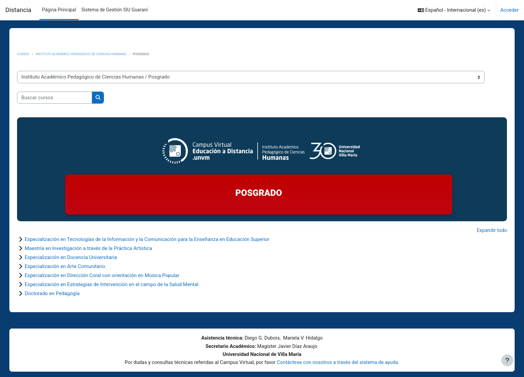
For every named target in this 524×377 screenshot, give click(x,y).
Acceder (509, 10)
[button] (454, 10)
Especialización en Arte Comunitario (71, 266)
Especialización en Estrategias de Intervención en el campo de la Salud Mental (118, 284)
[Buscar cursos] (61, 98)
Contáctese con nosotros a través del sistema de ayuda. (339, 362)
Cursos (30, 54)
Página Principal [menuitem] (59, 9)
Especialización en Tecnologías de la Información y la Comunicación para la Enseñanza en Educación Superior (153, 239)
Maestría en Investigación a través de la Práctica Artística (95, 248)
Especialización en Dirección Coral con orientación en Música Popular (108, 275)
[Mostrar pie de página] (507, 360)
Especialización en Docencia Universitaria (77, 257)
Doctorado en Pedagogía (58, 293)
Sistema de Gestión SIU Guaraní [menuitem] (114, 9)
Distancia (18, 10)
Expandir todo (485, 230)
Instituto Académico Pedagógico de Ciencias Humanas (87, 54)
